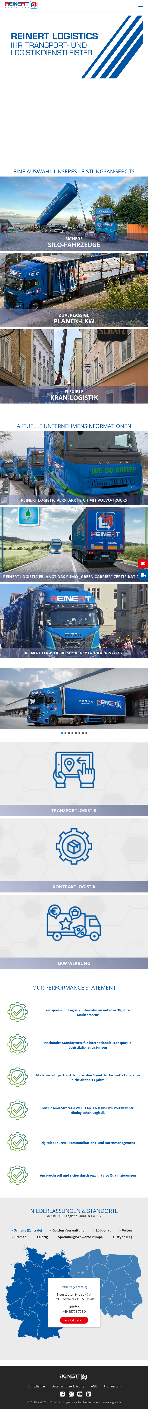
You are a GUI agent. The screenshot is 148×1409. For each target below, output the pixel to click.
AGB (94, 1386)
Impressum (112, 1386)
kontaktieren (74, 1320)
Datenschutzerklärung (68, 1386)
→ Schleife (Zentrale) (26, 1230)
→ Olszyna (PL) (120, 1237)
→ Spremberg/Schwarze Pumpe (78, 1237)
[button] (62, 733)
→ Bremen (18, 1237)
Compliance (36, 1386)
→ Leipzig (40, 1237)
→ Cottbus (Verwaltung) (66, 1230)
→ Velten (125, 1230)
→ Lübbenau (102, 1230)
